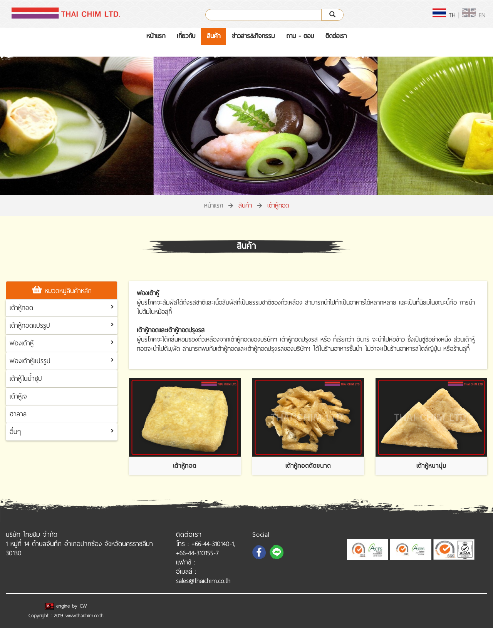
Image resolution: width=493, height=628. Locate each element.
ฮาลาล (18, 414)
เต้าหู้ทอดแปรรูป (30, 325)
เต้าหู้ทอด (21, 307)
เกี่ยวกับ (186, 36)
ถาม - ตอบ (300, 36)
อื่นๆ (15, 431)
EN (473, 15)
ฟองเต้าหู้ (22, 343)
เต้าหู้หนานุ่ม (431, 466)
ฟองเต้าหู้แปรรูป (30, 360)
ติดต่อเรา (336, 36)
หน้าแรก (155, 36)
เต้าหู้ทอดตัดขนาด (308, 466)
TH (444, 15)
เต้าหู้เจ (18, 396)
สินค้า (213, 36)
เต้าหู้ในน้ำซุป (26, 378)
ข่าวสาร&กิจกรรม (253, 36)
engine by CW (66, 605)
